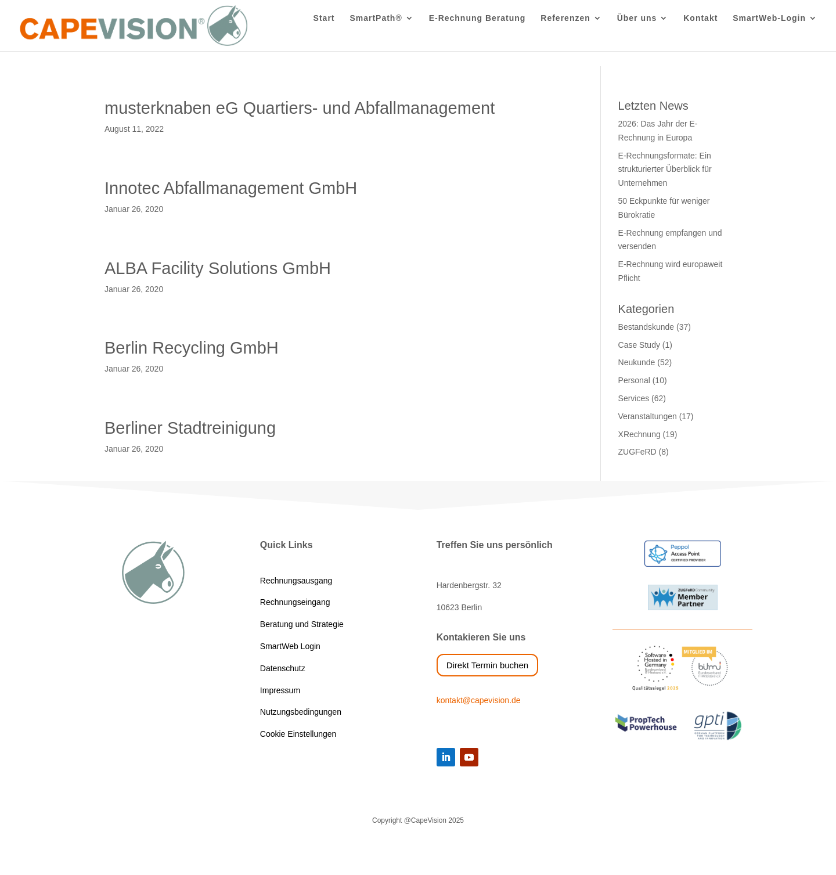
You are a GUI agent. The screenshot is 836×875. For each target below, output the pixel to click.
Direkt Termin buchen (487, 665)
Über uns (637, 33)
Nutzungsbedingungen (300, 711)
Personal (634, 380)
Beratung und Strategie (302, 624)
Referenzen (565, 33)
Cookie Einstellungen (298, 734)
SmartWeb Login (290, 646)
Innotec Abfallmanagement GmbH (231, 188)
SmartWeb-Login (769, 33)
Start (324, 33)
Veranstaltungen (647, 416)
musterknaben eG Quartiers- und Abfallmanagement (300, 108)
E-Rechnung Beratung (477, 33)
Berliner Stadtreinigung (190, 428)
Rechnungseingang (295, 602)
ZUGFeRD (637, 451)
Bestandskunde (646, 327)
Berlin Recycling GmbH (192, 348)
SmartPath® (375, 33)
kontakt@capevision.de (479, 700)
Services (634, 398)
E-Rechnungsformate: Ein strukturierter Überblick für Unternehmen (665, 169)
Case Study (639, 345)
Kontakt (700, 33)
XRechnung (639, 434)
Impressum (280, 690)
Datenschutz (282, 668)
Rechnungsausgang (296, 580)
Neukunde (636, 362)
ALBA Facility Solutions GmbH (218, 268)
